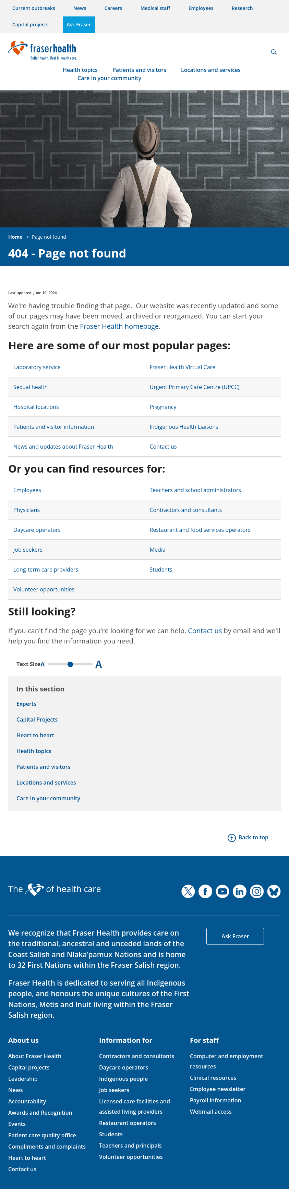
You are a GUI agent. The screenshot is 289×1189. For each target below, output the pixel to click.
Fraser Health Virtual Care (183, 367)
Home (15, 237)
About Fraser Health (34, 1056)
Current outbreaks (33, 8)
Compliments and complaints (47, 1146)
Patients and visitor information (53, 426)
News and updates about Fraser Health (63, 446)
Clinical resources (213, 1077)
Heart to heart (35, 735)
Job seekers (28, 549)
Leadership (23, 1078)
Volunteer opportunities (43, 589)
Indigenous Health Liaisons (184, 426)
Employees (201, 8)
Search (274, 52)
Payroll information (215, 1100)
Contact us (163, 446)
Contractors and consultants (186, 510)
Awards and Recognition (40, 1112)
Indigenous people (123, 1078)
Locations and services (211, 70)
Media (158, 549)
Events (17, 1124)
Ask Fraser (79, 24)
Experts (26, 704)
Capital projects (30, 24)
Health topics (80, 70)
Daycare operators (37, 530)
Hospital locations (36, 407)
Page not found (49, 237)
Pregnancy (163, 407)
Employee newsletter (217, 1089)
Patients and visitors (139, 70)
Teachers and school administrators (195, 490)
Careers (113, 8)
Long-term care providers (45, 569)
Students (161, 569)
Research (242, 8)
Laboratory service (37, 367)
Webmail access (211, 1111)
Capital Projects (37, 719)
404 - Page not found (67, 253)
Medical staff (155, 8)
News (79, 8)
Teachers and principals (130, 1145)
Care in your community (109, 78)
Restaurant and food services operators (200, 530)
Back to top (253, 837)
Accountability (27, 1101)
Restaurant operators (127, 1123)
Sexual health (30, 387)
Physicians (26, 510)
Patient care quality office (42, 1135)
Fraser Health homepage (119, 326)
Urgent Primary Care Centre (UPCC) (195, 387)
